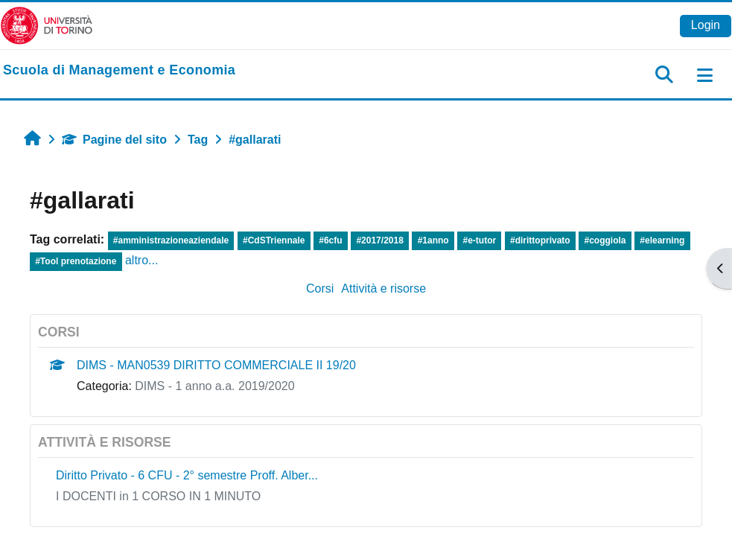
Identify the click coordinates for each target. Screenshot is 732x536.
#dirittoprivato (540, 240)
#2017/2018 (379, 240)
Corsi (320, 288)
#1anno (433, 240)
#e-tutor (480, 240)
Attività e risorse (383, 288)
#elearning (662, 240)
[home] (119, 71)
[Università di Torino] (46, 25)
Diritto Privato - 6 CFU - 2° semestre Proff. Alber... (187, 475)
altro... (141, 260)
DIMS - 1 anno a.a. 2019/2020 (214, 386)
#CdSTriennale (274, 240)
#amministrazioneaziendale (171, 240)
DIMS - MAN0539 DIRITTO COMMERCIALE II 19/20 (216, 365)
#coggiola (605, 240)
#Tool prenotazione (75, 261)
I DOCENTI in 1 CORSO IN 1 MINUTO (158, 496)
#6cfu (330, 240)
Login (705, 25)
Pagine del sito (114, 139)
